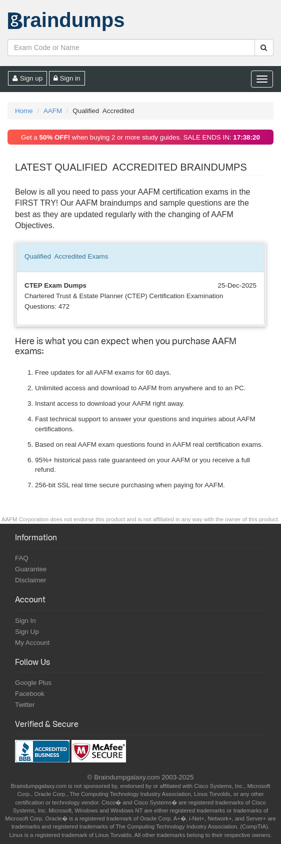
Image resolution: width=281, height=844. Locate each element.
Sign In (25, 620)
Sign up (27, 78)
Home (24, 111)
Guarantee (30, 569)
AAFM (53, 111)
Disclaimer (30, 580)
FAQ (21, 558)
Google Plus (33, 682)
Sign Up (27, 631)
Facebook (29, 693)
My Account (32, 642)
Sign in (67, 78)
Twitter (24, 704)
